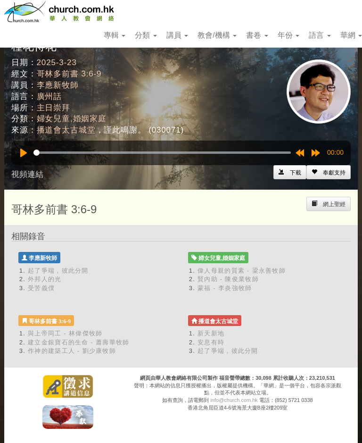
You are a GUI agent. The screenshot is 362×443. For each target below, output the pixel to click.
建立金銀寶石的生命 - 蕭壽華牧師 (79, 342)
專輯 (114, 35)
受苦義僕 (41, 288)
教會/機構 (217, 35)
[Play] (23, 152)
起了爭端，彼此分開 (58, 270)
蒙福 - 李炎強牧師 (224, 288)
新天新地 (210, 333)
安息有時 (210, 342)
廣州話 (49, 96)
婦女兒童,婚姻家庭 (72, 118)
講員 (177, 35)
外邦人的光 (45, 279)
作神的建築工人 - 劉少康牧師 (72, 350)
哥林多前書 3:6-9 (69, 73)
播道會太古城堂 (66, 129)
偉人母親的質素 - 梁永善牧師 (241, 270)
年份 (288, 35)
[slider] (162, 152)
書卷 (257, 35)
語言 (319, 35)
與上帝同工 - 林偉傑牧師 (65, 333)
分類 (145, 35)
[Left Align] (328, 172)
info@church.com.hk (233, 400)
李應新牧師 (58, 85)
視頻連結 (27, 174)
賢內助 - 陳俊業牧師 (228, 279)
